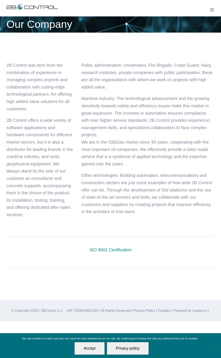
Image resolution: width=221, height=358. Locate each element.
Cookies (164, 310)
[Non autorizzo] (215, 346)
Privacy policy (128, 348)
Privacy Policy (144, 310)
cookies (193, 338)
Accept (89, 348)
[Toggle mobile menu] (212, 10)
